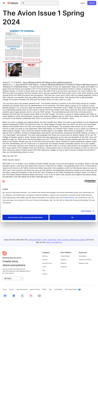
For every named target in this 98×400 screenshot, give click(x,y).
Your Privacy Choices (73, 289)
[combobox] (41, 3)
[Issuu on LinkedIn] (13, 295)
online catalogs (63, 240)
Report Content (35, 289)
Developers (83, 256)
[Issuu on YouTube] (39, 295)
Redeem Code (83, 263)
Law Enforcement (21, 289)
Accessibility (58, 289)
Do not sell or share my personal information (25, 217)
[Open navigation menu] (4, 3)
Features (63, 259)
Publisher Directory (85, 259)
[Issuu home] (13, 3)
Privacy (11, 289)
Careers (45, 259)
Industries (64, 267)
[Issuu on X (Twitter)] (22, 295)
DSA (50, 289)
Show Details (86, 211)
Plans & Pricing (47, 263)
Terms (5, 289)
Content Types (65, 256)
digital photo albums (78, 240)
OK (72, 217)
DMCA (44, 289)
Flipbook (63, 263)
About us (45, 256)
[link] (82, 3)
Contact (44, 274)
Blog (43, 270)
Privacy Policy (68, 197)
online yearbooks (49, 240)
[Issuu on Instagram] (30, 295)
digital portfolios (35, 240)
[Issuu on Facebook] (5, 295)
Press (44, 267)
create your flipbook (54, 242)
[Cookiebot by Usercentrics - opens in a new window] (86, 181)
